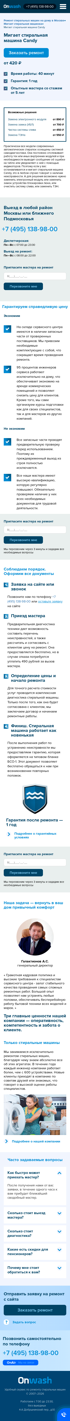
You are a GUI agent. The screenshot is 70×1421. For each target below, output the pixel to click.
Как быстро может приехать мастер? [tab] (34, 1175)
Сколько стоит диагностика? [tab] (34, 1233)
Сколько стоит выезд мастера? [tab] (34, 1215)
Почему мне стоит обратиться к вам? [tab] (34, 1270)
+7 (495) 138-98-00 (40, 6)
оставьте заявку (50, 601)
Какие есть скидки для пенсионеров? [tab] (34, 1251)
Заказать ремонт (26, 52)
